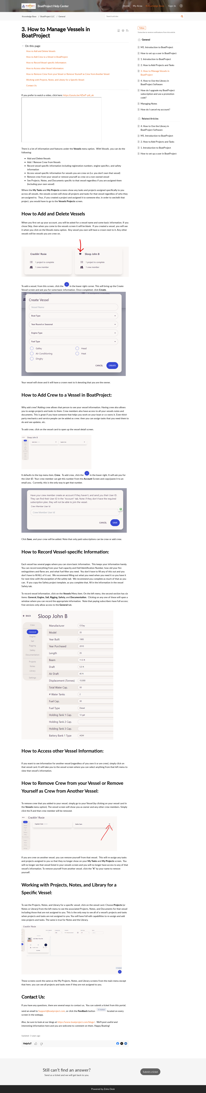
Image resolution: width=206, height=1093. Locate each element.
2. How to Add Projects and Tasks (158, 65)
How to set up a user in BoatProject (159, 53)
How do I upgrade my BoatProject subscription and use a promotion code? (158, 94)
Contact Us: (31, 85)
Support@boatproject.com (51, 1011)
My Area (137, 5)
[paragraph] (75, 562)
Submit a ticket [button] (150, 1071)
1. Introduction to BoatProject (156, 59)
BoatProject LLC (47, 16)
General (62, 16)
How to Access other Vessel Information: (45, 68)
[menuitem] (126, 6)
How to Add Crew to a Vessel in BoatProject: (47, 56)
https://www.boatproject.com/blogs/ (76, 1022)
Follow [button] (141, 28)
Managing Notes (149, 103)
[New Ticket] (150, 1071)
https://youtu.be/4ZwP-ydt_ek (78, 95)
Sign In (172, 5)
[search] (145, 16)
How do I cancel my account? (155, 109)
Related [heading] (150, 118)
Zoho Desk (109, 1089)
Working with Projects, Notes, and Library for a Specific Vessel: (55, 79)
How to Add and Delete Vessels (40, 51)
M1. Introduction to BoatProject (157, 47)
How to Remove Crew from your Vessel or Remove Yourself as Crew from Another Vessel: (68, 74)
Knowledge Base (155, 5)
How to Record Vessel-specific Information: (46, 62)
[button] (181, 6)
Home (126, 5)
